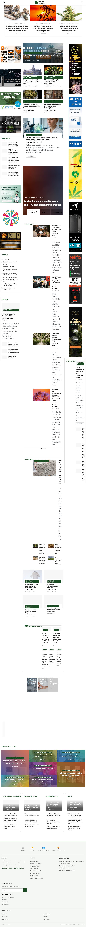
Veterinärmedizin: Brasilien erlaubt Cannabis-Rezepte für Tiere (32, 815)
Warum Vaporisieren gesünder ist (67, 866)
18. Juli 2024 (71, 778)
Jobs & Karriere (5, 904)
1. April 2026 (36, 86)
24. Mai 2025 (43, 759)
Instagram (4, 868)
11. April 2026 (50, 809)
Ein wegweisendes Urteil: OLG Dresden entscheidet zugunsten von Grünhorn (32, 82)
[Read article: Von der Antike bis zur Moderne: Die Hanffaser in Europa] (32, 602)
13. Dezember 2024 (43, 771)
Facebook (15, 868)
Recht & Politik (34, 876)
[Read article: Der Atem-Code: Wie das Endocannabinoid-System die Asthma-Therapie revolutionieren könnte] (43, 128)
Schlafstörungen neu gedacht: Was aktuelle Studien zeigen (43, 681)
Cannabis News (34, 861)
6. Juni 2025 (15, 766)
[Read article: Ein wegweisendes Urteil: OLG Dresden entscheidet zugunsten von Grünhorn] (32, 70)
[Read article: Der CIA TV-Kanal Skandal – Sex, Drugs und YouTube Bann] (41, 282)
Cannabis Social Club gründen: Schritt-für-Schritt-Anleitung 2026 (13, 144)
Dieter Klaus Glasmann (55, 235)
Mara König (29, 60)
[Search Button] (81, 2)
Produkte (45, 917)
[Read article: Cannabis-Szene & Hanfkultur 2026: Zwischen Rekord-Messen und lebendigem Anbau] (43, 12)
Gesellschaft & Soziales (43, 23)
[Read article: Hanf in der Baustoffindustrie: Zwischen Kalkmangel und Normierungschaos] (44, 468)
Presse (82, 925)
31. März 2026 (57, 86)
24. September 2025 (51, 592)
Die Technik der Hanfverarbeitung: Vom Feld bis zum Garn (53, 586)
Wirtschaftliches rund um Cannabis (9, 310)
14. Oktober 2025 (56, 239)
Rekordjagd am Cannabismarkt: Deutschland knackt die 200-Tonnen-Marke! (32, 106)
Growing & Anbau (34, 866)
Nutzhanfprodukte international (15, 758)
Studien (45, 630)
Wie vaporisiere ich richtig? (65, 863)
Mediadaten (4, 900)
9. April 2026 (36, 60)
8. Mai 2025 (28, 809)
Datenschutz (69, 925)
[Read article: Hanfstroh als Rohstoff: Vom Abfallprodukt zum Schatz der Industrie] (35, 559)
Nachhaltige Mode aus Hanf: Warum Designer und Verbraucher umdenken (31, 586)
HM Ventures (5, 902)
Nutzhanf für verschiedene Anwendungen (29, 581)
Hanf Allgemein (46, 914)
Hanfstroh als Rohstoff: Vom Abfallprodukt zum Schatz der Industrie (42, 560)
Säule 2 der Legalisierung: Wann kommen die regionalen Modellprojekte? (52, 106)
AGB (74, 925)
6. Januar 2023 (43, 784)
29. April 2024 (55, 408)
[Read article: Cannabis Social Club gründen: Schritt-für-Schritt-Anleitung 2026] (4, 144)
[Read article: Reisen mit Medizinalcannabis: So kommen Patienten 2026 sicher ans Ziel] (4, 150)
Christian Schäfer (29, 110)
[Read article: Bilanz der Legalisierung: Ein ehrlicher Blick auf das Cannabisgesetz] (53, 70)
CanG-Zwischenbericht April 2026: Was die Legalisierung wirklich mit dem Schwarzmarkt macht (17, 28)
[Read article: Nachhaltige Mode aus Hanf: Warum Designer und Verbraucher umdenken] (32, 577)
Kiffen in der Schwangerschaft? (66, 870)
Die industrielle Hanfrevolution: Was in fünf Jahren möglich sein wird (58, 562)
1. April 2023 (15, 784)
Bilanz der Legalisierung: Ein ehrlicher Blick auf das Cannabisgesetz (51, 82)
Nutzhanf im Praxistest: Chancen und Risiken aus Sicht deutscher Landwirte (42, 549)
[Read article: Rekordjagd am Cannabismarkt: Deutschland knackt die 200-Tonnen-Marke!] (32, 94)
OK (25, 890)
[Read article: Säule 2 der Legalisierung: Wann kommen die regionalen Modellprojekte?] (53, 94)
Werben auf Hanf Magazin (8, 897)
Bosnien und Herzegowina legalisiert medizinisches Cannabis (74, 828)
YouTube (10, 868)
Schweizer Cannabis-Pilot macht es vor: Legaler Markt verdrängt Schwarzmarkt (74, 815)
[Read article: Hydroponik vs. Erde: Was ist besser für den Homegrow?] (4, 167)
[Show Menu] (4, 2)
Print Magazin (46, 919)
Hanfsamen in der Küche (8, 266)
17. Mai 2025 (55, 290)
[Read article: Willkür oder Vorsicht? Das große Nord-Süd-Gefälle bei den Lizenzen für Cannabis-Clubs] (4, 159)
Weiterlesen (32, 156)
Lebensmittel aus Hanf (52, 606)
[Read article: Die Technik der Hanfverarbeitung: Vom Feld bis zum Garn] (53, 577)
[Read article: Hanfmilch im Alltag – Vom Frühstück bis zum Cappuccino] (53, 602)
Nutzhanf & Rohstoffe (36, 871)
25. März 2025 (71, 759)
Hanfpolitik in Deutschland (17, 23)
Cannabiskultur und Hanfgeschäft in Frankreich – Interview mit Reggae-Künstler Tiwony (56, 395)
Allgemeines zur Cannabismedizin (68, 23)
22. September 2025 (30, 617)
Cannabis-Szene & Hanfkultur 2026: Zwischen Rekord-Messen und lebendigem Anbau (43, 28)
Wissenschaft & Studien (36, 878)
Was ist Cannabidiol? (64, 868)
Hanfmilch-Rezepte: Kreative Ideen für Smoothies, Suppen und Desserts (10, 820)
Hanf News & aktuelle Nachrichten (30, 77)
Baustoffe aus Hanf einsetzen (41, 461)
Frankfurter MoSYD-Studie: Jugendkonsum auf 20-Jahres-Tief (54, 815)
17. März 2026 (60, 483)
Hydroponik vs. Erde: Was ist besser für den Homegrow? (14, 167)
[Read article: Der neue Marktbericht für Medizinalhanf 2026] (11, 307)
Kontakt (78, 925)
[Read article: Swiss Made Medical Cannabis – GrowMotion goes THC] (41, 339)
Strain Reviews (34, 869)
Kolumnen (4, 914)
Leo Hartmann (28, 86)
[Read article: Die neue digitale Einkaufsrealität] (4, 357)
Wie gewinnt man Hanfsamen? (10, 261)
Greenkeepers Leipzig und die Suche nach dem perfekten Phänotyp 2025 (14, 174)
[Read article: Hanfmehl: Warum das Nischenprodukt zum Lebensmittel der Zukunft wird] (51, 546)
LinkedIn (21, 868)
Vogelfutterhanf (6, 259)
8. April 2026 (5, 320)
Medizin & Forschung (35, 864)
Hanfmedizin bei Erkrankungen (34, 135)
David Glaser (31, 142)
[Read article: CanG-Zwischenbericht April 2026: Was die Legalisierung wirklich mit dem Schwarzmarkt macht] (17, 12)
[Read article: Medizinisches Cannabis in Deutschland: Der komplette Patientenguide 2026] (69, 12)
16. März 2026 (56, 645)
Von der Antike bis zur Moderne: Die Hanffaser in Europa (31, 612)
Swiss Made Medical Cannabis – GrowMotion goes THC (56, 337)
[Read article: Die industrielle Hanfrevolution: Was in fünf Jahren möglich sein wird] (51, 559)
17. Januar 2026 (8, 809)
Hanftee (5, 264)
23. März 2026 (26, 112)
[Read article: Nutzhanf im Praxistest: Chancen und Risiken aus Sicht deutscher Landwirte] (35, 546)
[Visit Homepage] (42, 2)
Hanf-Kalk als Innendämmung (10, 277)
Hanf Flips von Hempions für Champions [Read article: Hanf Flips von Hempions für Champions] (43, 768)
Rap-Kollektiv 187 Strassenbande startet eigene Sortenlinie (53, 822)
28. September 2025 (30, 592)
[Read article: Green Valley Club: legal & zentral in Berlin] (78, 471)
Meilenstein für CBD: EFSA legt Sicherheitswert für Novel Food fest (75, 822)
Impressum (62, 925)
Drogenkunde (5, 917)
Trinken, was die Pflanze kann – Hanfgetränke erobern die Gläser (11, 827)
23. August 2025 (51, 613)
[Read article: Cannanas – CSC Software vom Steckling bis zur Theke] (41, 231)
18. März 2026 (47, 112)
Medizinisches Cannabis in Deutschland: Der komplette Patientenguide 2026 (69, 28)
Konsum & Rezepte (35, 873)
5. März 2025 (55, 349)
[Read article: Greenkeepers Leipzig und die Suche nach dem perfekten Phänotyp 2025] (4, 173)
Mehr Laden (43, 448)
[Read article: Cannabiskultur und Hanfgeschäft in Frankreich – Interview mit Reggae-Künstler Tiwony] (41, 395)
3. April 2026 (45, 645)
